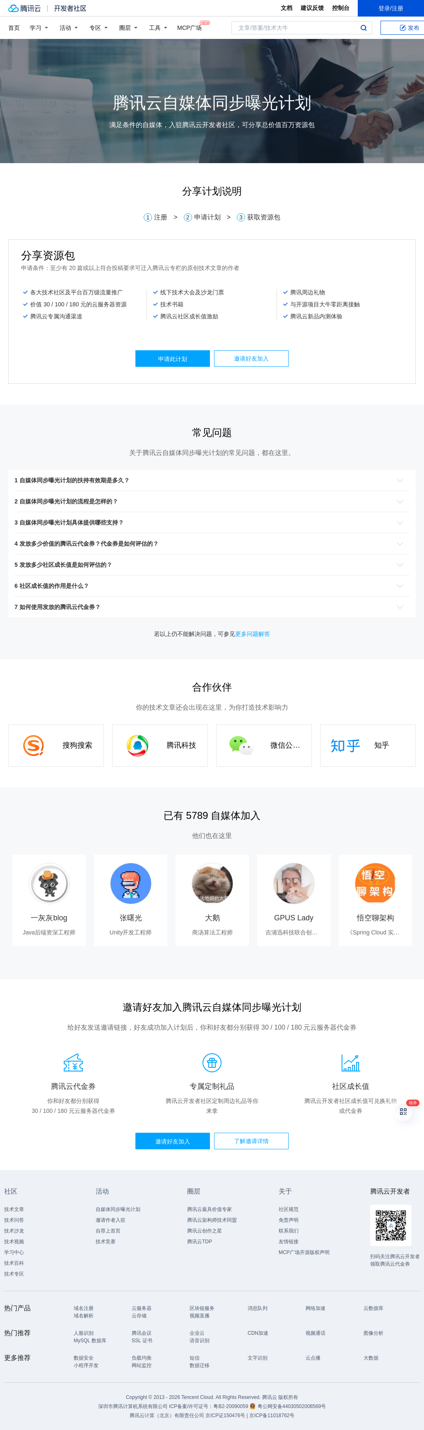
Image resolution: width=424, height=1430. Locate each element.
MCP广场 (189, 27)
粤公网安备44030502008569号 (292, 1406)
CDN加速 (258, 1333)
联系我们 (289, 1231)
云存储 (139, 1316)
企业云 (197, 1333)
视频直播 (200, 1316)
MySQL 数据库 (90, 1340)
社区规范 (289, 1209)
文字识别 (257, 1358)
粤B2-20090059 (231, 1406)
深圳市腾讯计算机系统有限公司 (133, 1406)
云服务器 (142, 1308)
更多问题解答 (252, 634)
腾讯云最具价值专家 (209, 1209)
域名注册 (84, 1308)
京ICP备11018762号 (271, 1415)
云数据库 (373, 1308)
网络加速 (315, 1308)
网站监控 (142, 1365)
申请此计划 (172, 359)
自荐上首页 (108, 1231)
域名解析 (84, 1316)
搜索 (363, 27)
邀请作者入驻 (110, 1220)
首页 (14, 27)
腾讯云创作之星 (204, 1231)
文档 (286, 8)
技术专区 (14, 1274)
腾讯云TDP (199, 1242)
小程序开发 (86, 1365)
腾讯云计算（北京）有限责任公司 (167, 1415)
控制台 (340, 8)
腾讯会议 (142, 1333)
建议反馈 (312, 8)
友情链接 (289, 1242)
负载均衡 (142, 1358)
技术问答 (14, 1220)
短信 (195, 1358)
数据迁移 (200, 1365)
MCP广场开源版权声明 (304, 1252)
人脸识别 (84, 1333)
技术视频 (14, 1242)
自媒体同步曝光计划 (118, 1209)
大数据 (371, 1358)
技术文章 (14, 1209)
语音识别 (200, 1340)
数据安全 (84, 1358)
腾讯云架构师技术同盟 (212, 1220)
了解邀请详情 (251, 1141)
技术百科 (14, 1263)
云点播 (313, 1358)
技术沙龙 (14, 1231)
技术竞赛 (106, 1242)
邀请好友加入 (251, 358)
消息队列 (257, 1308)
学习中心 (14, 1252)
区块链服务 (202, 1308)
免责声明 (289, 1220)
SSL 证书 (142, 1340)
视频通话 (315, 1333)
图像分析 (373, 1333)
